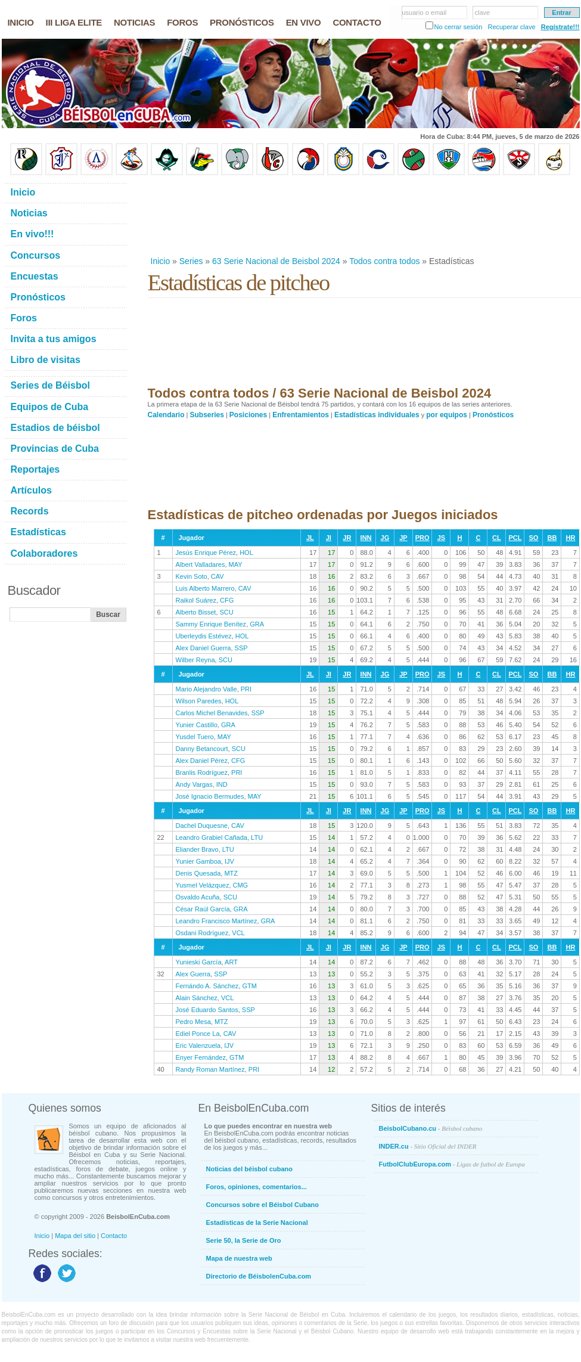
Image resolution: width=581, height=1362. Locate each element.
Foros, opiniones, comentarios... (256, 1186)
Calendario (166, 415)
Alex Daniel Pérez (202, 760)
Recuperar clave (511, 26)
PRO (422, 537)
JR (347, 537)
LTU (257, 837)
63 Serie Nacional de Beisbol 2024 (276, 261)
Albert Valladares (200, 564)
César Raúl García (203, 909)
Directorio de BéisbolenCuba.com (259, 1276)
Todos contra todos (384, 261)
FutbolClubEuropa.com (452, 1164)
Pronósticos (493, 415)
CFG (227, 600)
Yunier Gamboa (198, 861)
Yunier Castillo (197, 724)
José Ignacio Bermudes (210, 796)
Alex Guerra (193, 974)
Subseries (207, 415)
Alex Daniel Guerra (203, 647)
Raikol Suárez (196, 600)
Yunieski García (199, 962)
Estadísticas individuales (377, 415)
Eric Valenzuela (198, 1045)
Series (191, 261)
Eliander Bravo (197, 849)
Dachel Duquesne (202, 825)
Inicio (160, 261)
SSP (241, 647)
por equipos (446, 415)
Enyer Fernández (201, 1057)
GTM (249, 985)
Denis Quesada (198, 873)
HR (570, 537)
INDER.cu (428, 1146)
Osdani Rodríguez (202, 932)
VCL (238, 932)
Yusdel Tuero (195, 736)
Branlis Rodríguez (202, 772)
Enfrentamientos (300, 415)
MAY (236, 564)
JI (328, 537)
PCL (514, 537)
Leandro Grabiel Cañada (211, 837)
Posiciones (248, 415)
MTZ (231, 873)
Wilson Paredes (199, 701)
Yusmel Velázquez (202, 885)
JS (441, 537)
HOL (246, 552)
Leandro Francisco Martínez (216, 920)
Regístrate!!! (560, 26)
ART (231, 962)
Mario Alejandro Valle (206, 689)
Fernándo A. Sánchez (207, 985)
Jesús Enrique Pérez (206, 552)
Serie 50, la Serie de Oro (243, 1240)
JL (310, 537)
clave (482, 12)
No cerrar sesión (458, 26)
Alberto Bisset (196, 612)
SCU (227, 612)
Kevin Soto (191, 576)
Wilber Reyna (195, 659)
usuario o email (424, 12)
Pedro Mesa (193, 1021)
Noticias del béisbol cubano (249, 1168)
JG (385, 537)
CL (496, 537)
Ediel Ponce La (198, 1033)
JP (403, 537)
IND (222, 784)
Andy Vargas (194, 784)
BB (552, 537)
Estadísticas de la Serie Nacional (257, 1222)
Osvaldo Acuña (198, 897)
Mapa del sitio (75, 1235)
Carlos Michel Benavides (212, 712)
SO (533, 537)
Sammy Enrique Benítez (211, 624)
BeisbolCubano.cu (431, 1128)
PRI (246, 689)
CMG (240, 885)
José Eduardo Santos (207, 1009)
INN (366, 537)
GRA (257, 624)
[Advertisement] (191, 215)
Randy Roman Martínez (210, 1069)
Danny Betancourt (202, 748)
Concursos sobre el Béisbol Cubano (262, 1204)
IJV (229, 861)
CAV (217, 576)
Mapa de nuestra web (239, 1258)
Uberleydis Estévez (204, 636)
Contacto (114, 1235)
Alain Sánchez (197, 997)
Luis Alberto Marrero (205, 588)
